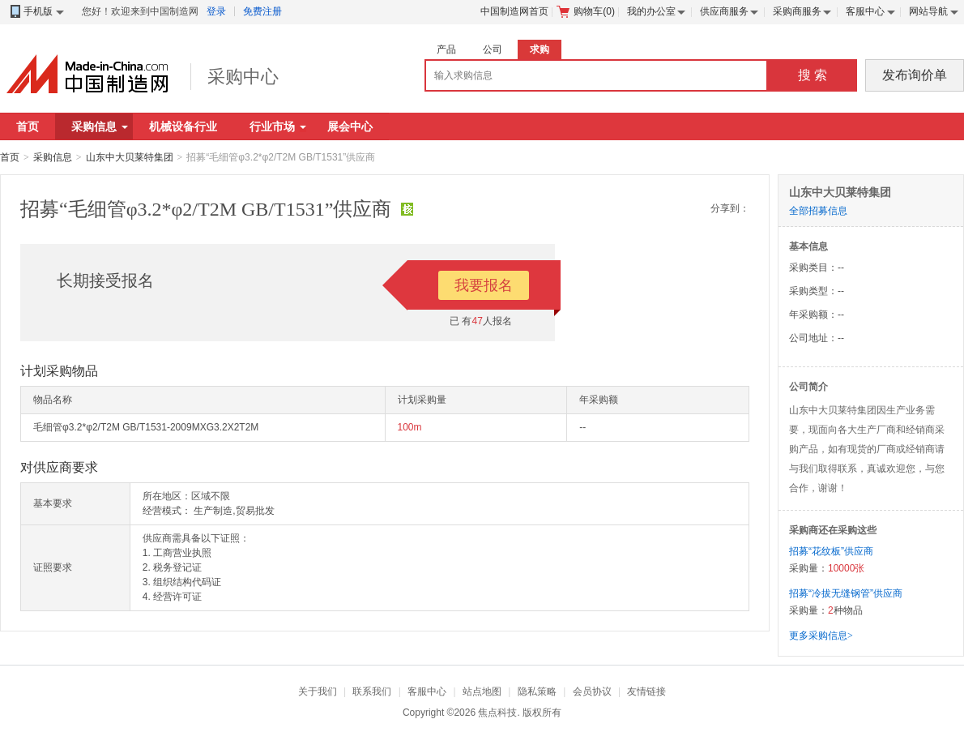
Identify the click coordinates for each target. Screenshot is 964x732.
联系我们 (371, 691)
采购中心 (243, 76)
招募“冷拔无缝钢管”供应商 (845, 593)
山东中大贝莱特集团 (129, 157)
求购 (539, 49)
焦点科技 (497, 712)
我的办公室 (651, 11)
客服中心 (865, 11)
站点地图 (482, 691)
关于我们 (317, 691)
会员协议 (592, 691)
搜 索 (812, 75)
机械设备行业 (183, 126)
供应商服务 (724, 11)
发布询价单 (914, 75)
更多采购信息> (821, 635)
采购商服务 (797, 11)
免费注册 (262, 11)
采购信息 (99, 126)
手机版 (36, 12)
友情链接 (646, 691)
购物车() (586, 11)
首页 (27, 126)
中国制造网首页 (514, 11)
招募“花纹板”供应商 (831, 551)
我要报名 (483, 285)
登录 (216, 11)
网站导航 (928, 11)
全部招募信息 (818, 210)
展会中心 (350, 126)
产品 (446, 49)
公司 (492, 49)
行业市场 (278, 126)
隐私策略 (537, 691)
